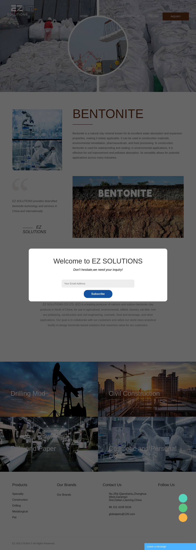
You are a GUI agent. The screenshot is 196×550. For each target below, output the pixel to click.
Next (191, 46)
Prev (4, 46)
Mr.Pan (183, 498)
